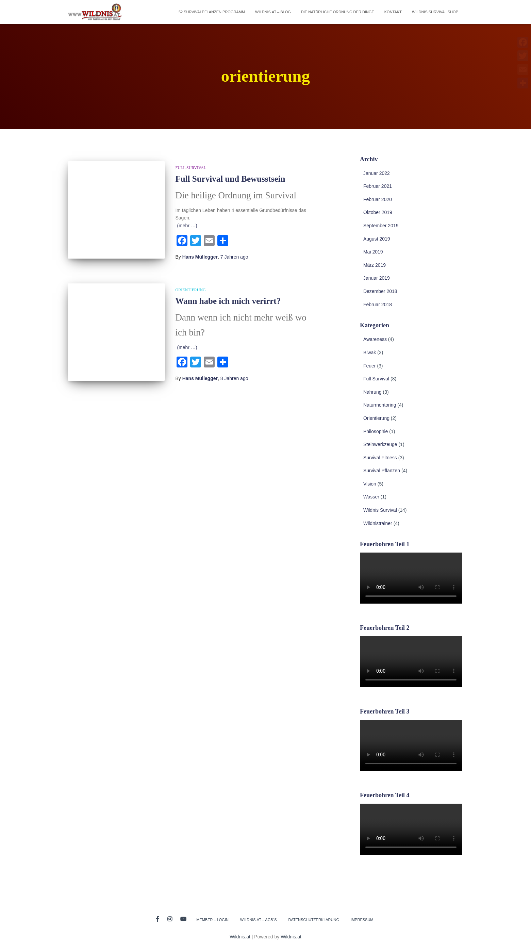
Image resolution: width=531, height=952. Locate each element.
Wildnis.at (240, 936)
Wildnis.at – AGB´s (258, 920)
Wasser (371, 496)
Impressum (362, 920)
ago (234, 257)
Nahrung (372, 392)
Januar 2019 (376, 278)
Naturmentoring (379, 405)
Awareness (375, 339)
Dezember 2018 (380, 291)
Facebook (157, 919)
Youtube (183, 919)
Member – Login (212, 920)
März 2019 (374, 265)
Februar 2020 (377, 199)
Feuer (369, 365)
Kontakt (393, 12)
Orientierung (190, 290)
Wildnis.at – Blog (273, 12)
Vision (369, 484)
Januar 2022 (376, 173)
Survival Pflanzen (381, 470)
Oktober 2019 (377, 212)
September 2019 (381, 225)
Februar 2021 (377, 186)
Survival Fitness (380, 457)
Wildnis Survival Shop (435, 12)
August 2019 (376, 239)
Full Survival (190, 167)
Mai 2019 (373, 252)
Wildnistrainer (377, 523)
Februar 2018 (377, 304)
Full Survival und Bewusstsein (230, 178)
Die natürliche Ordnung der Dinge (337, 12)
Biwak (369, 352)
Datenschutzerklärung (313, 920)
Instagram (170, 919)
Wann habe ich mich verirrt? (228, 301)
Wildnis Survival (380, 510)
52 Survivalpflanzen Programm (212, 12)
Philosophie (375, 431)
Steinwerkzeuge (380, 444)
